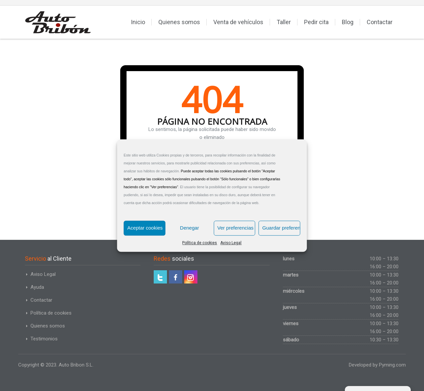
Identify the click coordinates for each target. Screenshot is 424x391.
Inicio (138, 22)
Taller (284, 22)
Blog (347, 22)
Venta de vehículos (238, 22)
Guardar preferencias (281, 228)
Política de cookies (199, 242)
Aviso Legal (230, 242)
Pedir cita (316, 22)
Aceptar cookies (145, 228)
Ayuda (37, 287)
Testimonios (44, 339)
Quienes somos (179, 22)
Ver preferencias (235, 228)
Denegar (189, 228)
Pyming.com (392, 365)
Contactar (380, 22)
